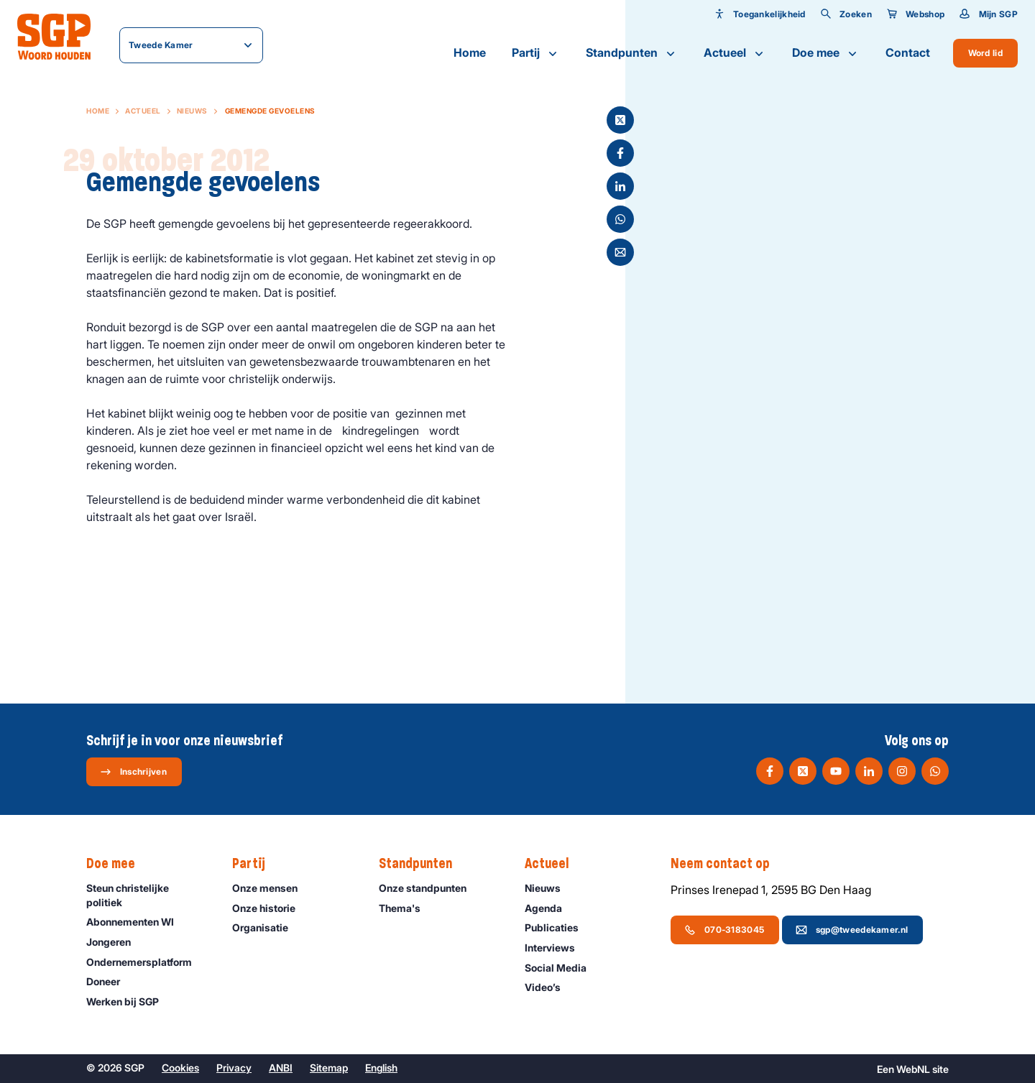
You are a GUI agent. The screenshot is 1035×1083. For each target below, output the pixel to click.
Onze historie (270, 908)
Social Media (562, 967)
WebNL (913, 1069)
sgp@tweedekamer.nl (852, 930)
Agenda (550, 908)
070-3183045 (724, 930)
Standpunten (632, 53)
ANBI (281, 1067)
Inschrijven (133, 772)
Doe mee (826, 53)
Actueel (735, 53)
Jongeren (115, 942)
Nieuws (192, 110)
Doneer (109, 981)
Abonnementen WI (136, 921)
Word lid (985, 52)
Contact (908, 52)
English (381, 1067)
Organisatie (266, 927)
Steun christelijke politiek (147, 894)
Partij (536, 53)
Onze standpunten (429, 888)
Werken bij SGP (129, 1001)
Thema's (406, 908)
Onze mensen (271, 888)
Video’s (549, 987)
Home (470, 52)
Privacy (234, 1067)
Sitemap (329, 1067)
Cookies (180, 1067)
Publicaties (558, 927)
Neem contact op (727, 863)
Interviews (556, 947)
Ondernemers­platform (145, 962)
